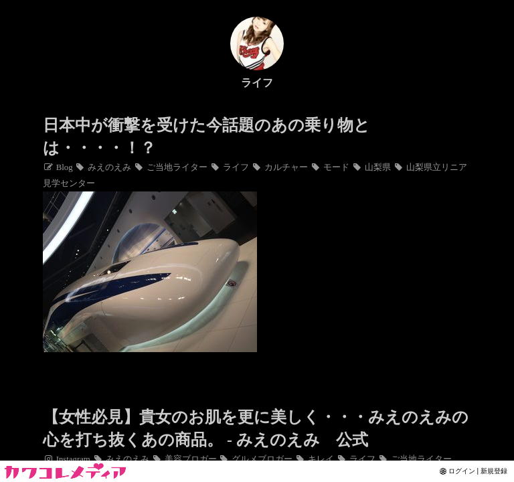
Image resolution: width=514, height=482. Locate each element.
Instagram (66, 459)
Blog (58, 167)
